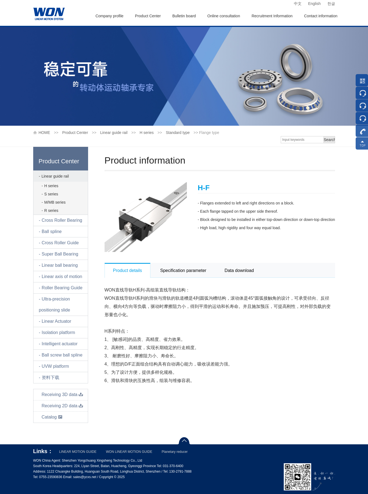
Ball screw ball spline (62, 355)
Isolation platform (58, 332)
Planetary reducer (175, 452)
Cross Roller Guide (60, 242)
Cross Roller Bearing (62, 220)
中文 (298, 3)
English (314, 3)
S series (51, 194)
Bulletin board (184, 16)
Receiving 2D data (62, 405)
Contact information (320, 16)
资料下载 (50, 377)
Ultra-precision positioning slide (54, 304)
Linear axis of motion (62, 276)
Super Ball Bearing (60, 254)
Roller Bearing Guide (62, 287)
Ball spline (52, 231)
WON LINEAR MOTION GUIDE (129, 452)
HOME (44, 132)
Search (329, 139)
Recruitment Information (272, 16)
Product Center (148, 16)
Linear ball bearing (60, 265)
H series (147, 132)
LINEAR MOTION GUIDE (78, 452)
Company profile (109, 16)
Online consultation (223, 16)
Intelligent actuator (60, 343)
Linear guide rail (114, 132)
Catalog (52, 417)
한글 (331, 3)
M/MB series (55, 202)
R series (51, 210)
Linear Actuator (56, 321)
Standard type (178, 132)
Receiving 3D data (62, 394)
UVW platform (55, 366)
